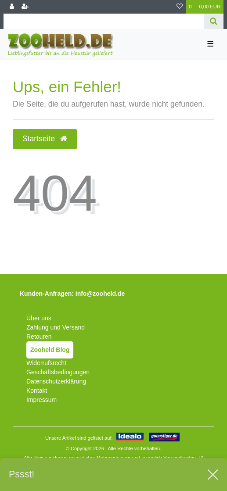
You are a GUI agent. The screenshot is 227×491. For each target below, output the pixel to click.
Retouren (39, 336)
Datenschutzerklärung (56, 381)
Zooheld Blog (49, 349)
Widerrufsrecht (46, 362)
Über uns (38, 318)
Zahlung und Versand (55, 327)
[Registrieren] (25, 7)
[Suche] (213, 21)
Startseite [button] (44, 138)
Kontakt (36, 390)
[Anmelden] (12, 7)
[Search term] (104, 21)
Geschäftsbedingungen (58, 372)
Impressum (41, 399)
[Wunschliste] (179, 7)
